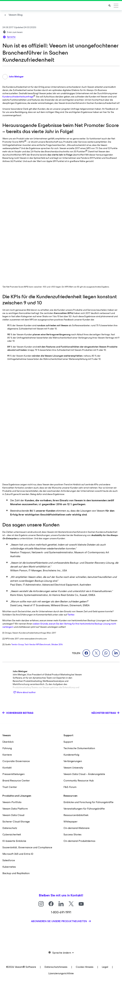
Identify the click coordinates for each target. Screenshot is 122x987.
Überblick (8, 742)
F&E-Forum (70, 787)
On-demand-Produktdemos (79, 841)
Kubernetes (9, 867)
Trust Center (9, 787)
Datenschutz (9, 828)
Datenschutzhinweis (55, 967)
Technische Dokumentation (79, 748)
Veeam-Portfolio (11, 802)
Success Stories (72, 834)
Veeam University (73, 767)
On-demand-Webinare (77, 828)
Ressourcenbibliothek (76, 815)
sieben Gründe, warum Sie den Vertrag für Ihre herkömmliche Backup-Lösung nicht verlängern (59, 625)
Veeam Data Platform (15, 808)
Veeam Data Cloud (13, 815)
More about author (24, 692)
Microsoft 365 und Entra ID (17, 854)
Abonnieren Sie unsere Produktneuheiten (59, 921)
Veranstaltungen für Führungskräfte (84, 808)
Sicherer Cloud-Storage (16, 821)
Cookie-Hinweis (84, 967)
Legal (105, 967)
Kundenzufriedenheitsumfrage (17, 97)
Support (68, 742)
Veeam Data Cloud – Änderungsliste (84, 774)
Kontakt (7, 767)
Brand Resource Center (16, 780)
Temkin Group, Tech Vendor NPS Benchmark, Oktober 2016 (37, 644)
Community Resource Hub (79, 780)
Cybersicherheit (11, 834)
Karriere (7, 755)
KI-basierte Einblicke (14, 841)
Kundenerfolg (71, 755)
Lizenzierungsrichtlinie (61, 973)
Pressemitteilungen (13, 774)
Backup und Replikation (16, 873)
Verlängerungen (73, 761)
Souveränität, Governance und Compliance (27, 847)
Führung (7, 748)
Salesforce (8, 860)
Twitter (71, 615)
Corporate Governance (16, 761)
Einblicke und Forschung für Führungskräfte (88, 802)
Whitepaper (70, 821)
